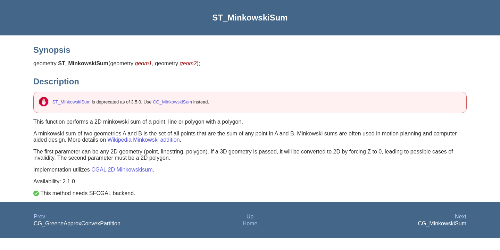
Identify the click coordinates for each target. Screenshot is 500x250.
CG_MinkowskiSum (172, 102)
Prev (39, 216)
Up (250, 216)
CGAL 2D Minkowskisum (121, 170)
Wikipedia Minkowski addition (143, 140)
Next (460, 216)
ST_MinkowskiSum (71, 102)
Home (250, 223)
